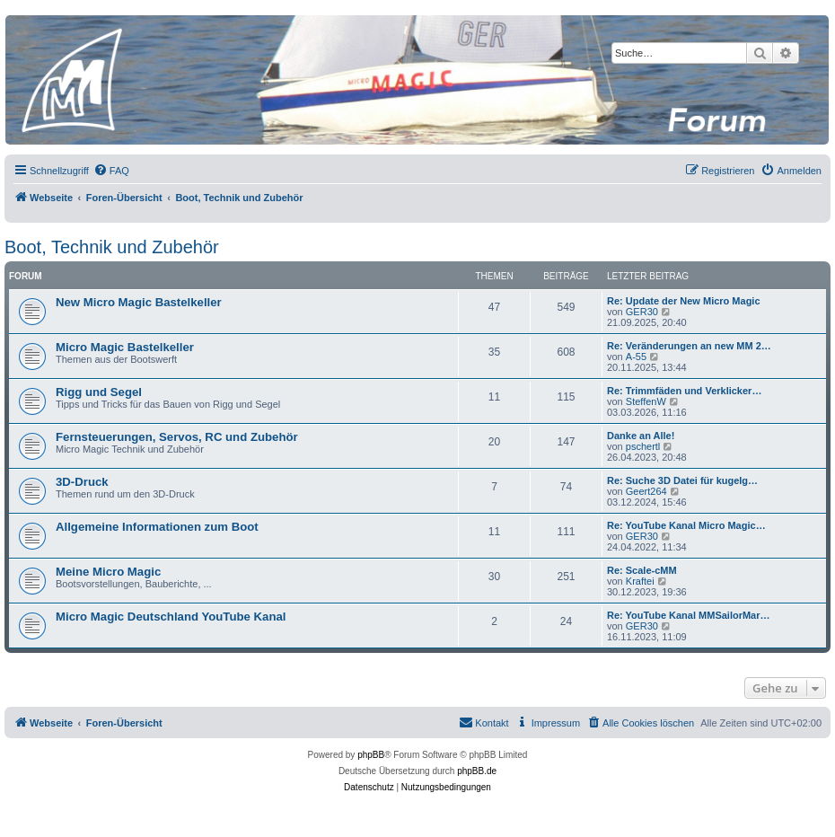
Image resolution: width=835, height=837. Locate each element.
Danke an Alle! (640, 435)
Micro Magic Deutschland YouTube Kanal (171, 616)
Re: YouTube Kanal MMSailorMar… (688, 615)
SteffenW (646, 401)
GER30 (642, 311)
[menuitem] (111, 170)
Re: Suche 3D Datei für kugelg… (682, 480)
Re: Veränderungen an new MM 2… (689, 345)
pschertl (643, 446)
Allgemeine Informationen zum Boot (157, 526)
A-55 (636, 356)
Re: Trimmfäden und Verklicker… (684, 390)
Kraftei (640, 581)
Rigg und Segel (99, 392)
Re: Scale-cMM (642, 570)
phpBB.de (477, 771)
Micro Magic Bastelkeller (125, 347)
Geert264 (646, 491)
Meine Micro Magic (108, 571)
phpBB (370, 755)
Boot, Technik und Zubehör (111, 247)
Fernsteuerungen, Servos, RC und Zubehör (177, 437)
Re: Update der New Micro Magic (683, 300)
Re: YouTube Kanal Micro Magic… (686, 525)
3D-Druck (82, 482)
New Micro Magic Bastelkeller (139, 302)
